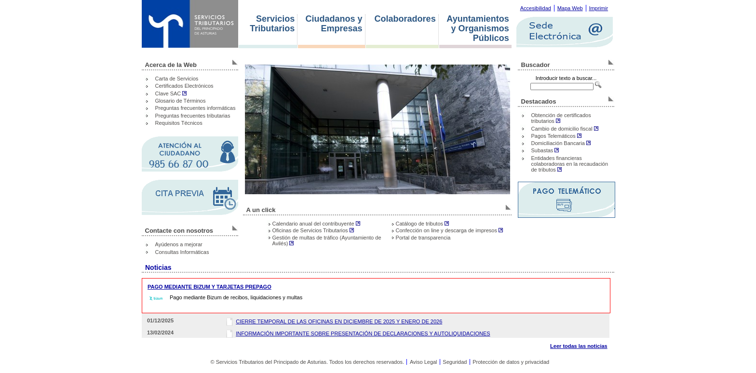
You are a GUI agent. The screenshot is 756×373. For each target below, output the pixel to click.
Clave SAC (171, 93)
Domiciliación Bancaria (561, 143)
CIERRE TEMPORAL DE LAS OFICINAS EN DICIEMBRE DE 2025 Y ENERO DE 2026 (339, 321)
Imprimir (598, 8)
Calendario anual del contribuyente (316, 223)
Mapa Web (570, 8)
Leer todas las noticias (579, 346)
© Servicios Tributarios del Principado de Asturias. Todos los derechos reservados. (307, 362)
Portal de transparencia (423, 237)
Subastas (545, 150)
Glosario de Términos (180, 101)
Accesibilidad (535, 8)
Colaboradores (405, 19)
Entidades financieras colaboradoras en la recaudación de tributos (569, 164)
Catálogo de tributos (422, 223)
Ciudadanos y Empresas (334, 23)
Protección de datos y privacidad (510, 362)
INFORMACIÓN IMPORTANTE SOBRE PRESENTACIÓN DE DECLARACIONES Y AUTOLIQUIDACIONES (363, 333)
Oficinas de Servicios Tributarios (313, 230)
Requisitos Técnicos (178, 123)
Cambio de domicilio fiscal (564, 129)
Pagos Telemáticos (556, 136)
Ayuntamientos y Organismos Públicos (477, 28)
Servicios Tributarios (272, 23)
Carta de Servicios (177, 78)
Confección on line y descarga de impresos (449, 230)
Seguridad (455, 362)
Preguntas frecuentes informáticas (195, 108)
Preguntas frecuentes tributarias (192, 116)
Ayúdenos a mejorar (178, 244)
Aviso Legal (423, 362)
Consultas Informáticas (182, 252)
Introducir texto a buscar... (566, 78)
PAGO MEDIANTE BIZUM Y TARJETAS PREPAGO (209, 287)
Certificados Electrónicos (184, 86)
